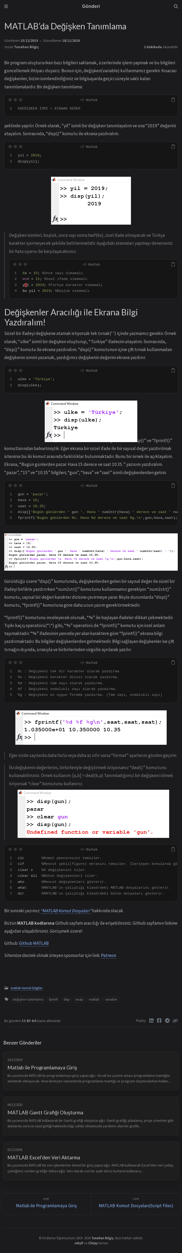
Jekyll (78, 1243)
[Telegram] (168, 1020)
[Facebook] (159, 1020)
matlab (94, 999)
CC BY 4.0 (29, 1021)
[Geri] (46, 1204)
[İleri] (136, 1204)
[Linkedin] (151, 1020)
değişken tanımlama (27, 999)
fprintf (53, 999)
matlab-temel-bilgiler (27, 988)
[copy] (173, 100)
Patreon (108, 955)
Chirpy (93, 1243)
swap (79, 999)
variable (111, 999)
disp (66, 999)
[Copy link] (175, 1020)
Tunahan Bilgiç (26, 47)
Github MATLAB (34, 943)
